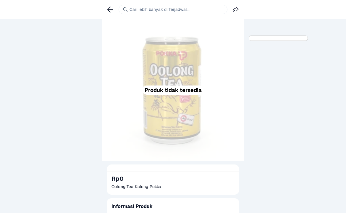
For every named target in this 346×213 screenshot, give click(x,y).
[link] (110, 9)
